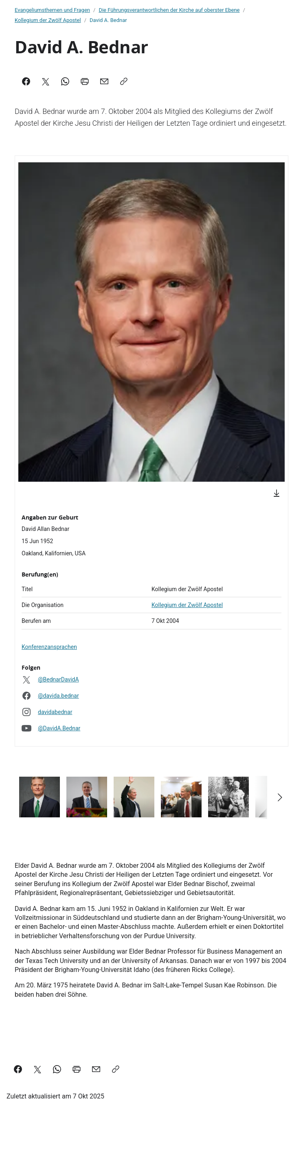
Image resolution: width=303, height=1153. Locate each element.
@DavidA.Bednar (59, 728)
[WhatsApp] (65, 81)
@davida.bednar (58, 695)
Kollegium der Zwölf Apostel (48, 20)
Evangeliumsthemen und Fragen (52, 10)
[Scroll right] (279, 797)
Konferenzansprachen (49, 647)
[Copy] (124, 81)
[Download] (276, 493)
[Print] (85, 81)
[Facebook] (26, 81)
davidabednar (55, 712)
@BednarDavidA (58, 679)
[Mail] (104, 81)
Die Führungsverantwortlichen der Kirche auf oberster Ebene (169, 10)
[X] (45, 81)
